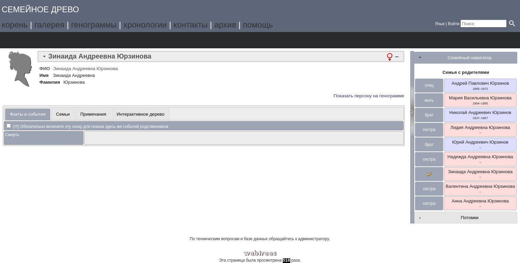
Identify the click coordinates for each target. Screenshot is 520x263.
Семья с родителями (466, 72)
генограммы (94, 24)
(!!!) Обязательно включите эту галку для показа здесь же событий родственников (87, 126)
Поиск (110, 40)
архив (225, 24)
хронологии (145, 24)
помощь (258, 24)
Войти (454, 23)
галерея (49, 24)
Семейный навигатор (470, 57)
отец (429, 85)
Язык (440, 23)
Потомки (470, 217)
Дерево (15, 40)
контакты (190, 24)
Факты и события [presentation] (28, 114)
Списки (53, 40)
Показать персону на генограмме (369, 95)
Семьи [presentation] (63, 114)
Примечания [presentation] (93, 114)
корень (15, 24)
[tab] (221, 56)
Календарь (72, 40)
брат (429, 115)
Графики (34, 40)
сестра (429, 129)
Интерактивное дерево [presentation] (140, 114)
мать (428, 100)
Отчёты (91, 40)
